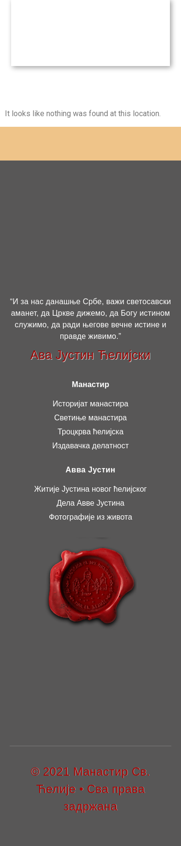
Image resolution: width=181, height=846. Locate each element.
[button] (165, 31)
